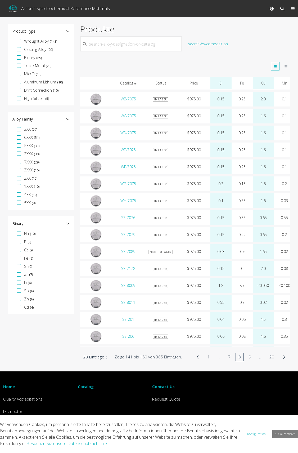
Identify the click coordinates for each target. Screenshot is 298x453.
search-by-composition (208, 43)
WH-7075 (128, 200)
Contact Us (163, 386)
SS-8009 (128, 285)
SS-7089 (128, 251)
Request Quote (166, 399)
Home (9, 386)
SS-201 (128, 319)
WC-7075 (128, 115)
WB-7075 (128, 98)
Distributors (14, 411)
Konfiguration (256, 434)
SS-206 (128, 336)
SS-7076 (128, 217)
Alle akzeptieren (285, 434)
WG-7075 (128, 183)
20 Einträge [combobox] (97, 357)
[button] (41, 31)
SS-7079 (128, 234)
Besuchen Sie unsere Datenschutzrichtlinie (66, 443)
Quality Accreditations (22, 399)
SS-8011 (128, 302)
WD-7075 (128, 132)
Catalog (86, 386)
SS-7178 (128, 268)
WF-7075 (128, 166)
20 (273, 357)
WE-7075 (128, 149)
